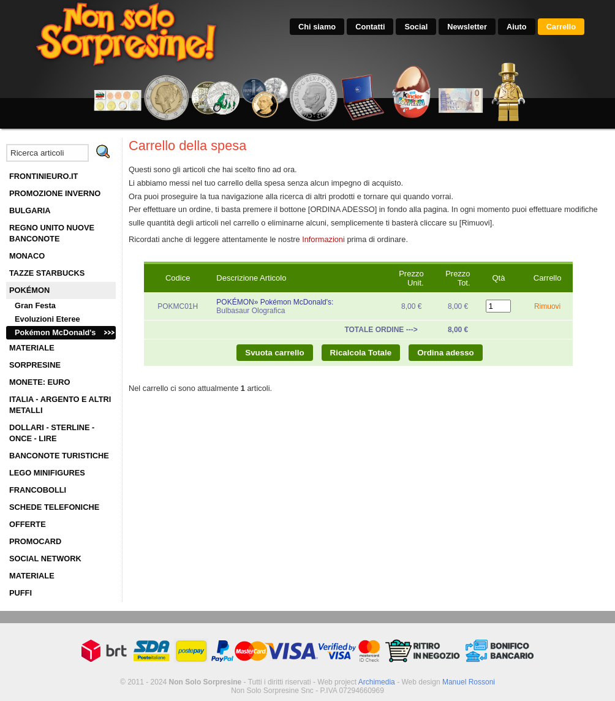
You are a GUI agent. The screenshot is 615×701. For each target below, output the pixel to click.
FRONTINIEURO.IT (43, 176)
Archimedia (376, 682)
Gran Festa (35, 305)
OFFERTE (27, 524)
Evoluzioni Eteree (47, 319)
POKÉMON (29, 290)
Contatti (370, 26)
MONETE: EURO (39, 382)
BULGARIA (30, 210)
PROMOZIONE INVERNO (54, 193)
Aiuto (517, 26)
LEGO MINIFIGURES (47, 472)
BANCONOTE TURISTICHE (59, 455)
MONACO (27, 255)
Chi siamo (317, 26)
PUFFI (20, 592)
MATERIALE (32, 347)
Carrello (561, 26)
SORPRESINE (35, 364)
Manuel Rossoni (468, 682)
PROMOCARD (35, 541)
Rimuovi (547, 306)
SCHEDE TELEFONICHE (54, 507)
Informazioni (323, 239)
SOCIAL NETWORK (45, 558)
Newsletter (467, 26)
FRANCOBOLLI (37, 489)
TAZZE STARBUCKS (47, 273)
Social (416, 26)
